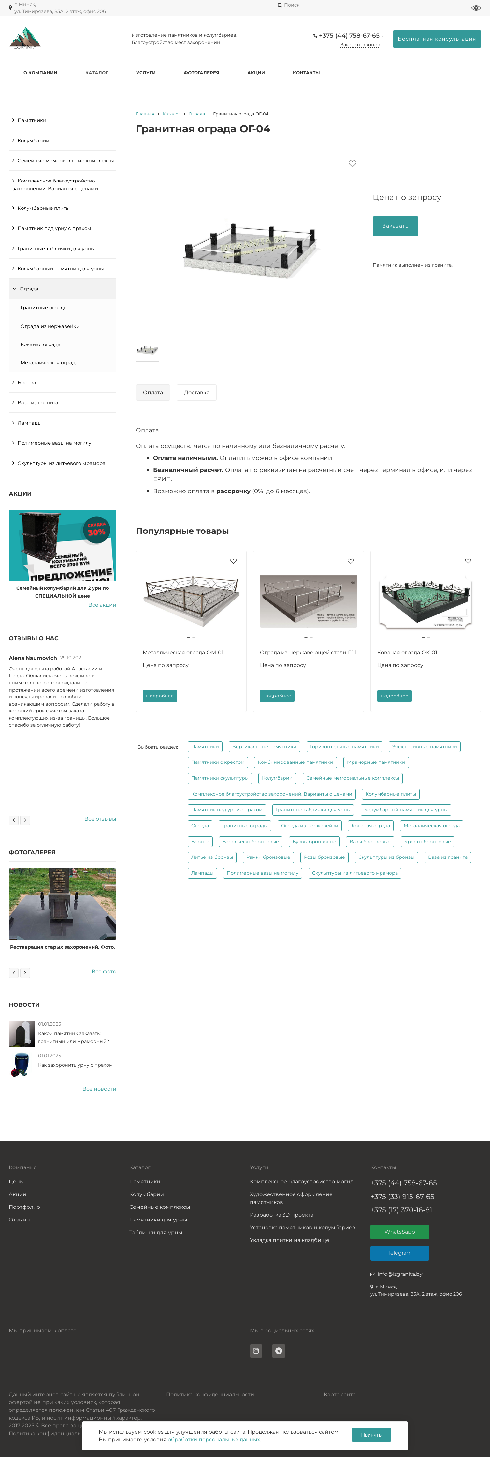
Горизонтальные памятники (344, 746)
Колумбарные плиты (44, 208)
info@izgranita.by (400, 1274)
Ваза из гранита (38, 403)
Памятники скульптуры (220, 778)
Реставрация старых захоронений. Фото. (62, 947)
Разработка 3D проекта (281, 1215)
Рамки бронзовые (268, 857)
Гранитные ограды (44, 308)
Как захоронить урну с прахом (75, 1065)
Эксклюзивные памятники (424, 746)
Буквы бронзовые (314, 841)
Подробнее (160, 696)
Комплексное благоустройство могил (301, 1182)
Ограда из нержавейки (50, 326)
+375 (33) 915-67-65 (402, 1197)
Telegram (400, 1253)
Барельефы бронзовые (251, 841)
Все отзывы (100, 819)
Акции (256, 72)
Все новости (99, 1089)
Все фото (104, 971)
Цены (16, 1182)
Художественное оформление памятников (291, 1198)
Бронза (27, 382)
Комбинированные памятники (295, 762)
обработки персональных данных (214, 1440)
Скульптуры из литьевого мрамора (62, 463)
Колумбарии (33, 140)
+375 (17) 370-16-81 (401, 1210)
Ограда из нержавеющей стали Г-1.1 (308, 652)
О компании (40, 72)
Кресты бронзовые (427, 841)
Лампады (30, 423)
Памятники (32, 120)
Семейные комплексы (159, 1207)
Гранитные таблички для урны (56, 248)
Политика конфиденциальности (210, 1394)
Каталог (96, 72)
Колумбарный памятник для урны (61, 269)
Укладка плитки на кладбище (289, 1240)
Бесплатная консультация (437, 39)
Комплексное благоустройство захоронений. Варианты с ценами (55, 185)
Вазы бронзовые (370, 841)
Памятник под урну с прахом (54, 228)
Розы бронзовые (324, 857)
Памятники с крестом (217, 762)
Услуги (146, 72)
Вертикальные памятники (264, 746)
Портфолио (24, 1207)
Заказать (395, 226)
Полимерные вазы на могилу (54, 443)
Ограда (29, 289)
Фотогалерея (201, 72)
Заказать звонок (360, 44)
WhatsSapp (399, 1232)
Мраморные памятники (376, 762)
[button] (188, 638)
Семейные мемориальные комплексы (66, 161)
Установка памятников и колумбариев (302, 1227)
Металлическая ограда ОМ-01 (183, 652)
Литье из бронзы (212, 857)
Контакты (306, 72)
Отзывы (20, 1220)
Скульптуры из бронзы (386, 857)
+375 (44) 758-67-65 (349, 35)
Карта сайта (340, 1394)
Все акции (102, 605)
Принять (371, 1434)
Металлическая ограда (50, 363)
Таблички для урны (155, 1232)
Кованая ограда (41, 344)
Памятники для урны (158, 1220)
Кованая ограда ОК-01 (407, 652)
